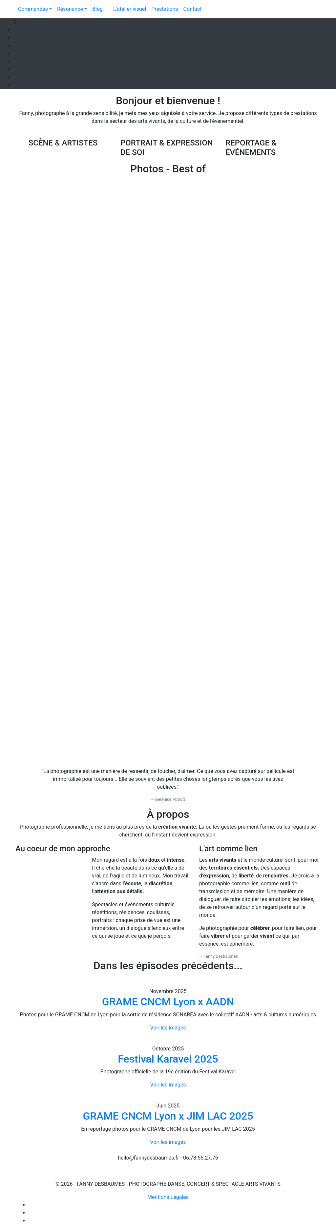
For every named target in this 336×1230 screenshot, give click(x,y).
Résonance (70, 9)
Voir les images (168, 1028)
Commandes (33, 9)
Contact (192, 9)
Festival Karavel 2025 (168, 1059)
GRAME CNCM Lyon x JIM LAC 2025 (168, 1116)
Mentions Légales (168, 1197)
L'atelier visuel (129, 9)
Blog (97, 9)
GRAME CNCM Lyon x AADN (168, 1001)
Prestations (164, 9)
